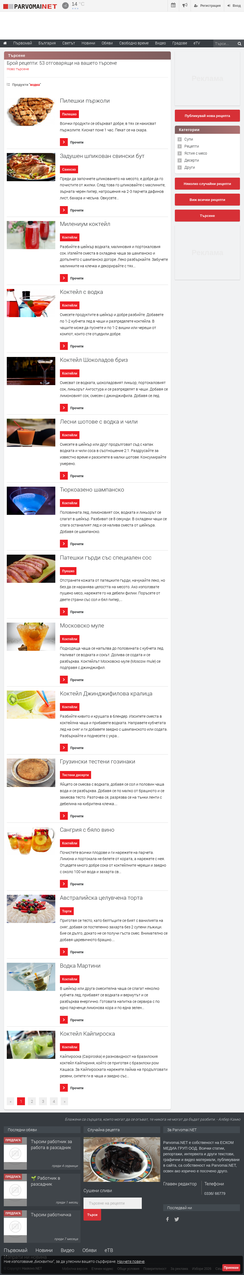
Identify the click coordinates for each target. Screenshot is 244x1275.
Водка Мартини (80, 965)
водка (35, 84)
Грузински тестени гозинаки (97, 761)
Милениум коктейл (85, 224)
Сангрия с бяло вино (87, 829)
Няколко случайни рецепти (207, 184)
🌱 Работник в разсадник (45, 1181)
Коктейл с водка (81, 292)
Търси (92, 1215)
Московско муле (82, 625)
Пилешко (69, 114)
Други (189, 167)
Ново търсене (18, 68)
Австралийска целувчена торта (101, 897)
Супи (188, 139)
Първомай (15, 1250)
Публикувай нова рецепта (207, 116)
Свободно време (134, 42)
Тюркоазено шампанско (92, 489)
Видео (67, 1250)
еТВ (109, 1250)
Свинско (69, 169)
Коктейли (69, 237)
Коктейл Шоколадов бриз (94, 360)
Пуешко (68, 571)
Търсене (207, 216)
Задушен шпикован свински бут (102, 156)
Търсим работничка (51, 1214)
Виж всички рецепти (207, 200)
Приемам (231, 1268)
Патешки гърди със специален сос (106, 557)
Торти (66, 911)
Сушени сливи (98, 1190)
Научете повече (131, 1261)
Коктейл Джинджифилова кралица (106, 693)
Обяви (89, 1250)
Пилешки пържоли (85, 100)
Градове (179, 42)
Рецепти (191, 146)
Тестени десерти (75, 775)
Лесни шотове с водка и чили (99, 421)
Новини (88, 42)
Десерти (191, 160)
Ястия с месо (195, 153)
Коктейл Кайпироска (87, 1033)
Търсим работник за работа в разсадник (51, 1144)
